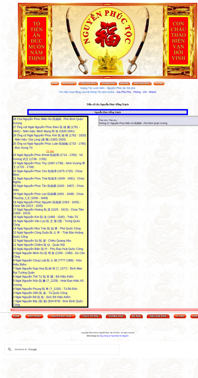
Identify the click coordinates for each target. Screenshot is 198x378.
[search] (61, 349)
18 (15, 202)
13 (15, 232)
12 (15, 240)
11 (15, 244)
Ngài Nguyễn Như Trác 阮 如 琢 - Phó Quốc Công (49, 228)
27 (15, 127)
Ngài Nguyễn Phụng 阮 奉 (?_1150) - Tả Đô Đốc (46, 288)
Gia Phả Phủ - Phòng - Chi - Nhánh (136, 92)
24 (15, 154)
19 (15, 193)
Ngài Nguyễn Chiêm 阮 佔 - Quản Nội (41, 244)
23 (15, 163)
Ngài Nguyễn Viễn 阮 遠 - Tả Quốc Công (41, 292)
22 (15, 171)
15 (15, 221)
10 (15, 248)
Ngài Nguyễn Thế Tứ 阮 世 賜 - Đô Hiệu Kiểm (44, 276)
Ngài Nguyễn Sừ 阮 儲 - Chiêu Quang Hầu (44, 240)
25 (15, 143)
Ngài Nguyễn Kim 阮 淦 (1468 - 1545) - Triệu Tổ (47, 216)
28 (15, 119)
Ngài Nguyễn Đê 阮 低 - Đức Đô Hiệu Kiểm (42, 297)
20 (15, 185)
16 (15, 216)
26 (15, 135)
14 (15, 228)
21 (15, 178)
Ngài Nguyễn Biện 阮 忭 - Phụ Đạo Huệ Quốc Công (50, 248)
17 (15, 209)
